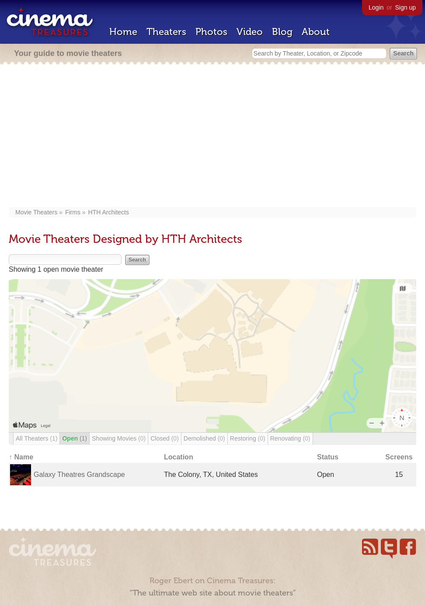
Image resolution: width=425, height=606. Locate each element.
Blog (282, 32)
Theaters (166, 32)
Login (376, 7)
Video (250, 32)
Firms (72, 212)
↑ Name (21, 457)
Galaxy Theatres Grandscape (79, 474)
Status (327, 457)
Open (74, 438)
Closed (164, 438)
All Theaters (36, 438)
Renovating (290, 438)
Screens (398, 457)
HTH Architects (108, 212)
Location (178, 457)
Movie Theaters (36, 212)
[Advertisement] (212, 136)
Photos (211, 32)
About (316, 32)
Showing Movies (119, 438)
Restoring (247, 438)
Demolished (204, 438)
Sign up (405, 7)
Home (123, 32)
